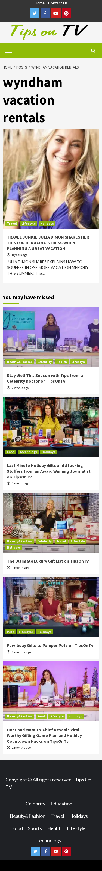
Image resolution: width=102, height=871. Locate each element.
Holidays (47, 223)
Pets (10, 632)
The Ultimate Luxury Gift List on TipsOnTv (48, 561)
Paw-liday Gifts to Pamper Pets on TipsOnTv (50, 645)
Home (40, 3)
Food (11, 452)
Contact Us (58, 3)
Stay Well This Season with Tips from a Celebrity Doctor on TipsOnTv (45, 378)
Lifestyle (28, 223)
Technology (28, 452)
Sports (35, 828)
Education (61, 804)
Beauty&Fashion (20, 362)
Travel (12, 223)
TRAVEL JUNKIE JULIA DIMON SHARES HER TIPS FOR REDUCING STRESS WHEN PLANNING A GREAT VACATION (48, 242)
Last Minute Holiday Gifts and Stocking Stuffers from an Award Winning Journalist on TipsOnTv (49, 471)
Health (61, 362)
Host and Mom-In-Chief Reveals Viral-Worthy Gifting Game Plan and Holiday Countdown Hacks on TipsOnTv (44, 735)
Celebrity (44, 362)
